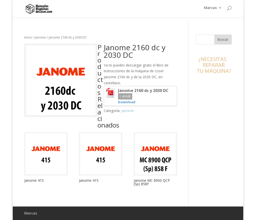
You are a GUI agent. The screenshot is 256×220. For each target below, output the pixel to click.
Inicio (28, 37)
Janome (40, 37)
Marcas (210, 10)
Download (126, 102)
